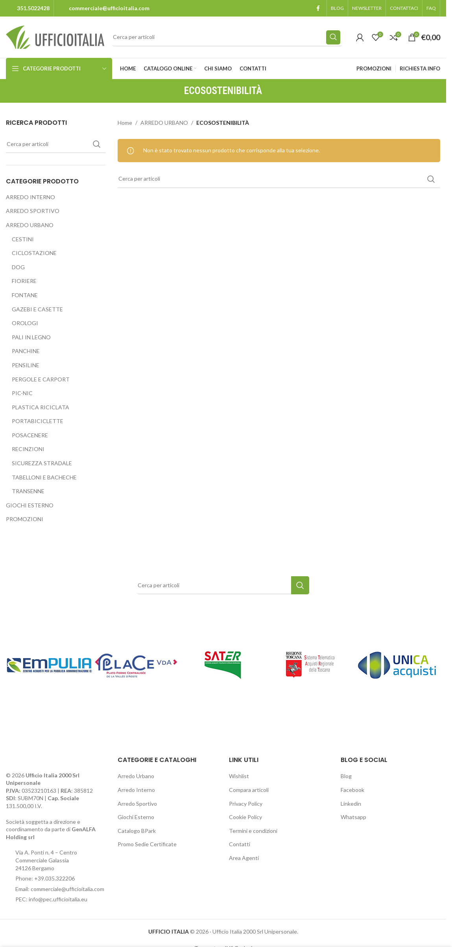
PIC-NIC (22, 393)
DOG (18, 267)
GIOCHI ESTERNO (30, 505)
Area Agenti (244, 858)
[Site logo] (55, 36)
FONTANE (25, 295)
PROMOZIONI (24, 519)
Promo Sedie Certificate (147, 844)
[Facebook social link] (318, 8)
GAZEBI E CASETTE (37, 309)
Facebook (352, 789)
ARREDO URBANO (30, 225)
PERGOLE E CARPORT (41, 379)
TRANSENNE (28, 491)
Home (125, 122)
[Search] (227, 37)
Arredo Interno (136, 789)
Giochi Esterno (136, 817)
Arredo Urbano (136, 776)
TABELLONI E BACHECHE (44, 477)
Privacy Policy (245, 803)
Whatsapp (353, 817)
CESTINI (23, 239)
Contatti (239, 844)
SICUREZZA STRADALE (42, 463)
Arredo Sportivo (137, 803)
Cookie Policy (245, 817)
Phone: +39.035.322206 (45, 878)
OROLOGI (25, 323)
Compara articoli (249, 789)
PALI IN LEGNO (31, 337)
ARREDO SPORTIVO (32, 210)
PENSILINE (25, 365)
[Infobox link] (28, 8)
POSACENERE (30, 435)
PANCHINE (26, 351)
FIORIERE (24, 280)
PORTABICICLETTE (37, 421)
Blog (346, 776)
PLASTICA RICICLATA (40, 407)
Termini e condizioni (253, 830)
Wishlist (239, 776)
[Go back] (174, 91)
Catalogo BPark (137, 830)
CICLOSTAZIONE (34, 253)
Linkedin (351, 803)
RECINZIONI (28, 449)
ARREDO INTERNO (30, 197)
